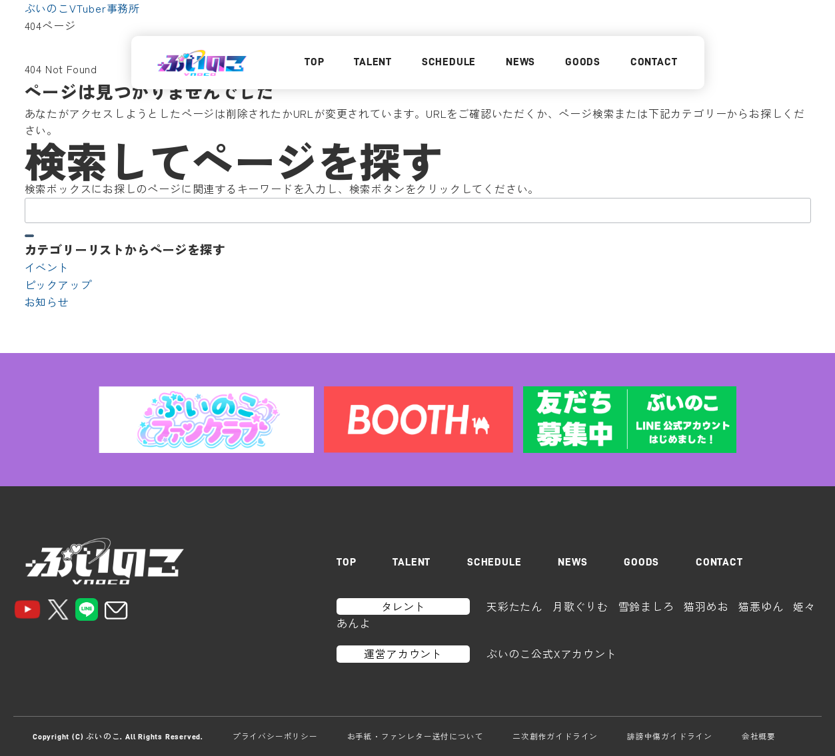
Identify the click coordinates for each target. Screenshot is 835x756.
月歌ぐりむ (580, 606)
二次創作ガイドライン (555, 736)
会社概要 (759, 736)
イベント (47, 267)
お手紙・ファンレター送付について (415, 736)
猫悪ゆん (760, 606)
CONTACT (654, 62)
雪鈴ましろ (646, 606)
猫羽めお (706, 606)
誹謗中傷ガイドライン (669, 736)
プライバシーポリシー (275, 736)
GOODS (582, 62)
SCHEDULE (449, 62)
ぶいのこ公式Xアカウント (551, 653)
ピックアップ (58, 284)
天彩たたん (514, 606)
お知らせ (47, 302)
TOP (314, 62)
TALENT (373, 62)
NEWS (520, 62)
